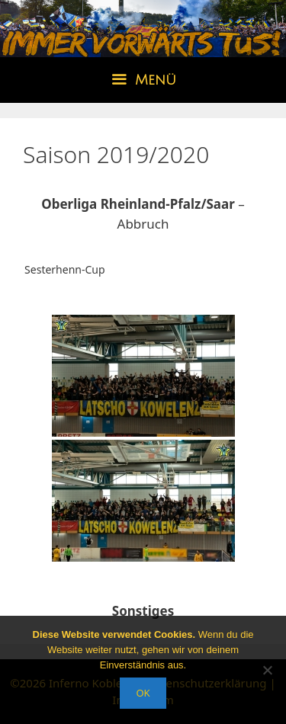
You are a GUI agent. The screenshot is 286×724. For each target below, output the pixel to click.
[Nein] (267, 670)
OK (142, 693)
